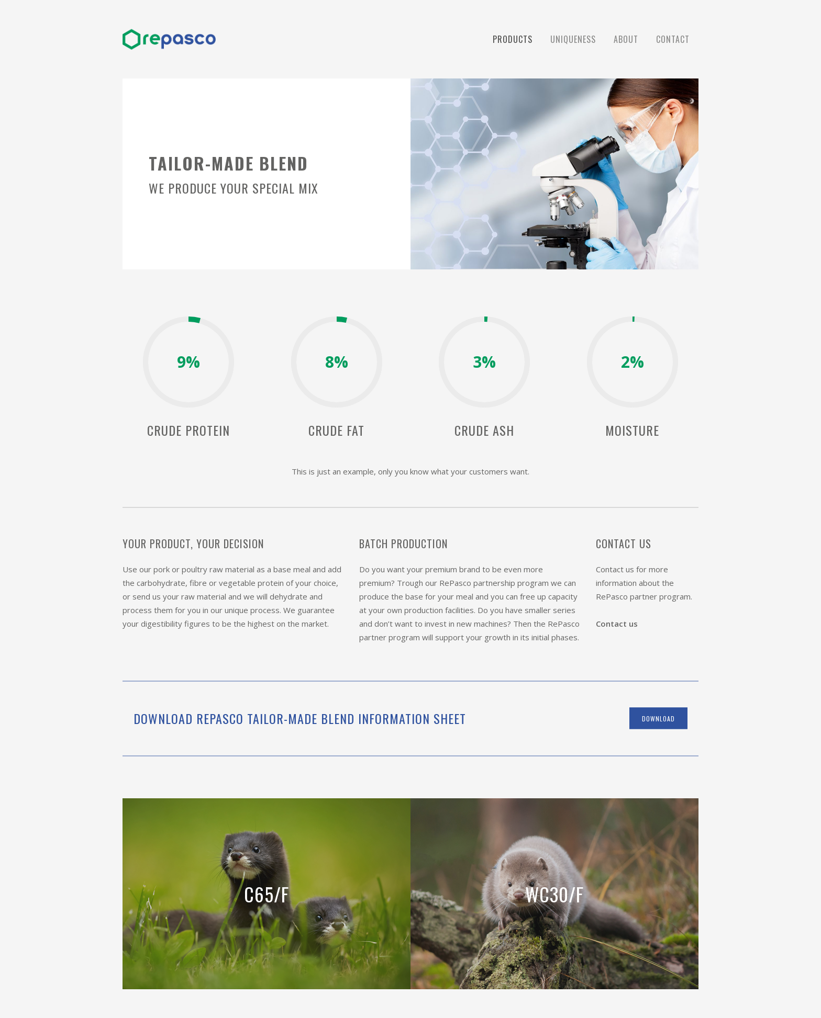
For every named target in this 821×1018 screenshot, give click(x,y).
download (658, 718)
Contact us (617, 623)
